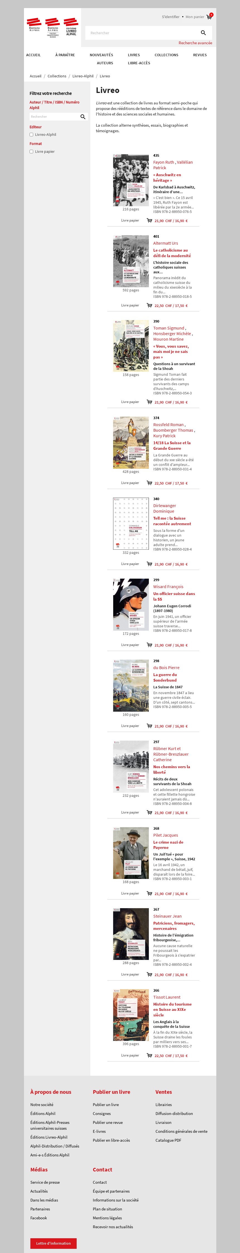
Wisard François (168, 586)
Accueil (33, 54)
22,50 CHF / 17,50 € (163, 305)
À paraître (65, 54)
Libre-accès (139, 62)
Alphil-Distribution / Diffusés (54, 1146)
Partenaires (40, 1209)
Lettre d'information (53, 1243)
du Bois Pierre (166, 667)
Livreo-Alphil (45, 134)
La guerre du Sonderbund (165, 677)
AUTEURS (105, 62)
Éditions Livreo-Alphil (48, 1137)
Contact (100, 1182)
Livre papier (45, 151)
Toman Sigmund (168, 328)
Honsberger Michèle (172, 333)
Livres (134, 54)
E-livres (99, 1131)
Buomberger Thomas (173, 430)
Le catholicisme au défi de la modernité (172, 252)
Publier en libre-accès (111, 1140)
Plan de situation (107, 1209)
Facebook (38, 1217)
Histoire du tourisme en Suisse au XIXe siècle (172, 1009)
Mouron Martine (168, 339)
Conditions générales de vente (181, 1131)
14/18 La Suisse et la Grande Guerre (172, 445)
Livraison (163, 1122)
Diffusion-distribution (174, 1113)
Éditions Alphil (42, 1113)
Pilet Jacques (165, 835)
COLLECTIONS (166, 54)
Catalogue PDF (168, 1140)
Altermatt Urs (165, 243)
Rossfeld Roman (168, 424)
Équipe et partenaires (111, 1191)
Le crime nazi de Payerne (168, 844)
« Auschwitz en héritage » (167, 177)
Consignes (102, 1113)
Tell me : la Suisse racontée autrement (172, 520)
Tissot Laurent (166, 997)
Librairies (164, 1104)
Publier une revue (108, 1122)
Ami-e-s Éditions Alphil (49, 1155)
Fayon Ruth (163, 162)
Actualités (39, 1191)
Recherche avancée (195, 42)
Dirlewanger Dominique (164, 508)
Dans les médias (44, 1200)
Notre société (41, 1104)
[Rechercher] (148, 33)
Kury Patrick (164, 435)
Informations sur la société (116, 1200)
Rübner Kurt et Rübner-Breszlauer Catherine (171, 754)
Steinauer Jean (167, 916)
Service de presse (45, 1182)
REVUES (200, 54)
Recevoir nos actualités (113, 1226)
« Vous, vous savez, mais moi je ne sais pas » (171, 351)
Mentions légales (107, 1217)
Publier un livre (106, 1104)
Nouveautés (101, 54)
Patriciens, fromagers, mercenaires (174, 925)
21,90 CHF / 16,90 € (163, 220)
